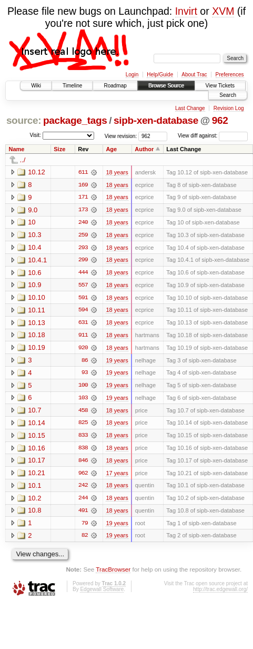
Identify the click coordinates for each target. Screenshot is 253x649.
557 (83, 286)
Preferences (230, 74)
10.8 (34, 513)
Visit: (35, 135)
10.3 (34, 235)
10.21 (36, 475)
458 (83, 412)
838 (83, 450)
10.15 (36, 437)
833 (83, 438)
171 (83, 197)
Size (59, 149)
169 (83, 185)
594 (83, 311)
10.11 (36, 311)
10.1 (34, 488)
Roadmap (115, 85)
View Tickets (220, 85)
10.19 (36, 349)
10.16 (36, 450)
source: (23, 120)
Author (144, 149)
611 (83, 172)
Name (17, 149)
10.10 (36, 298)
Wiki (36, 85)
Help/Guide (160, 74)
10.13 (36, 324)
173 (83, 210)
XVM (223, 11)
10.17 (36, 463)
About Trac (194, 74)
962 (220, 120)
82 (85, 539)
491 (83, 513)
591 (83, 298)
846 (83, 463)
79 (85, 526)
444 (83, 273)
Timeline (72, 85)
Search (227, 95)
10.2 (34, 501)
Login (132, 74)
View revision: (121, 136)
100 (83, 387)
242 (83, 488)
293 (83, 248)
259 (83, 235)
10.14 (36, 425)
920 (83, 349)
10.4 (34, 248)
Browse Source (166, 85)
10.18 (36, 336)
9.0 (32, 210)
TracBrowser (113, 572)
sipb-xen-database (156, 120)
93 (85, 374)
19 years (117, 362)
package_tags (75, 120)
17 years (117, 476)
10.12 (36, 172)
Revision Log (229, 108)
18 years (117, 172)
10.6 (34, 273)
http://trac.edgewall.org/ (220, 592)
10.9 (34, 286)
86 (85, 362)
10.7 (34, 412)
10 (31, 223)
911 (83, 336)
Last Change (190, 108)
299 (83, 261)
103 (83, 400)
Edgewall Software (102, 592)
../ (23, 160)
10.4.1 (37, 260)
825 (83, 425)
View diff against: (213, 136)
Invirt (186, 11)
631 (83, 324)
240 (83, 223)
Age (111, 149)
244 (83, 501)
